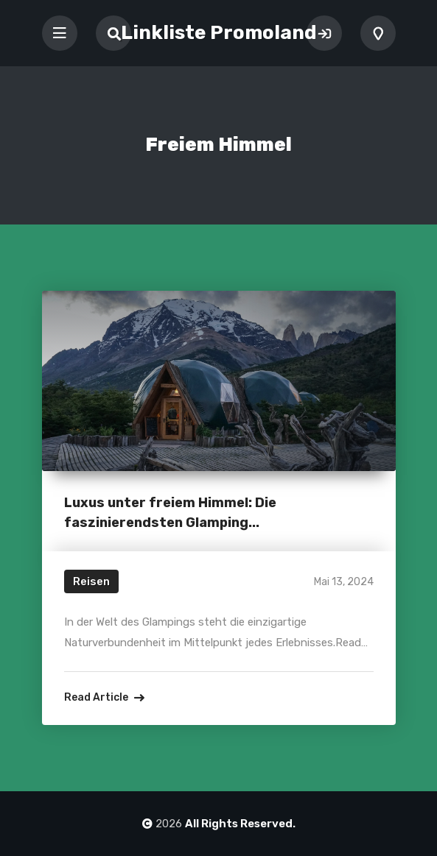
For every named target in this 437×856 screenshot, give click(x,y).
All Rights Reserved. (240, 823)
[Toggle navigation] (59, 33)
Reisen (91, 581)
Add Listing (378, 33)
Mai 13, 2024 (344, 582)
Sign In (324, 33)
